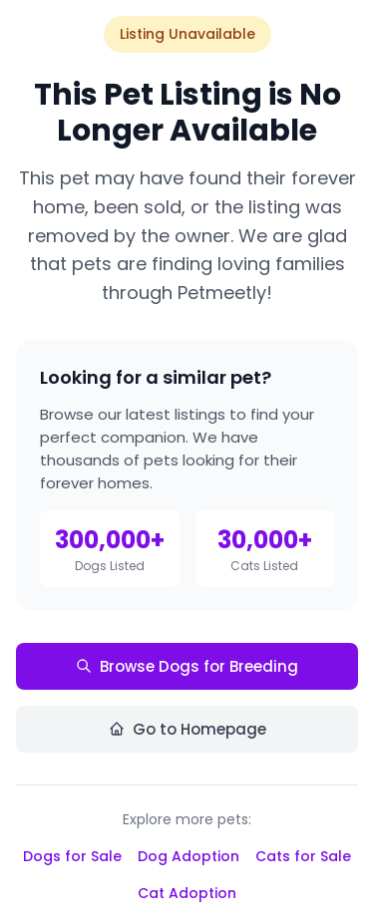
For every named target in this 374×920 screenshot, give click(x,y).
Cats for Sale (303, 856)
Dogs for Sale (72, 856)
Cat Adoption (187, 893)
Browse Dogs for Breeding (187, 666)
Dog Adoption (188, 856)
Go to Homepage (187, 729)
